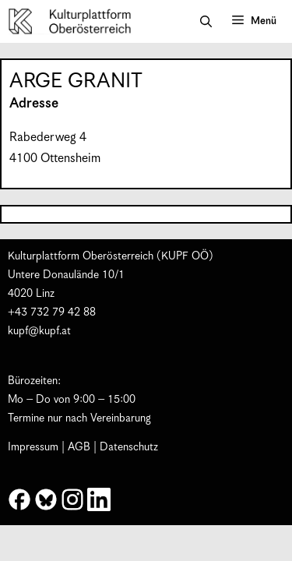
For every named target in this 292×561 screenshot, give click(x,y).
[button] (206, 22)
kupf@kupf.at (39, 331)
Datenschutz (129, 447)
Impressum (33, 447)
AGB (79, 447)
